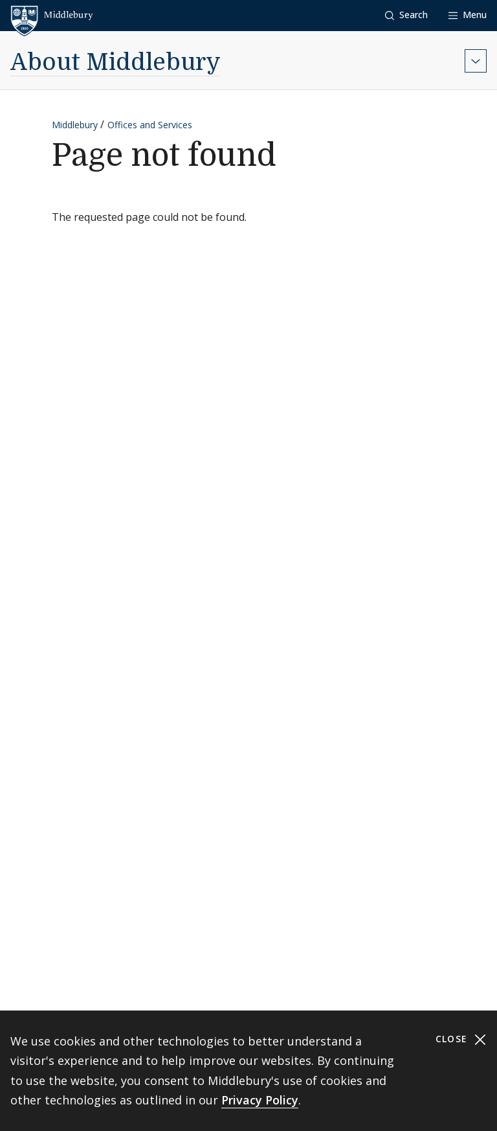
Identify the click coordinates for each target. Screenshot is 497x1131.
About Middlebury (115, 62)
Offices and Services (149, 125)
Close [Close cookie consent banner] (461, 1039)
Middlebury (75, 125)
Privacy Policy (259, 1100)
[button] (406, 15)
